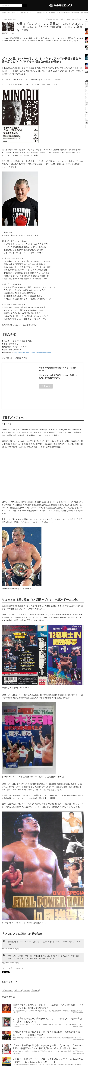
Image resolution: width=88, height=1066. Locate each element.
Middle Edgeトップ (8, 13)
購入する (45, 386)
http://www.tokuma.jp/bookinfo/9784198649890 (33, 352)
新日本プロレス (26, 13)
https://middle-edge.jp (12, 949)
